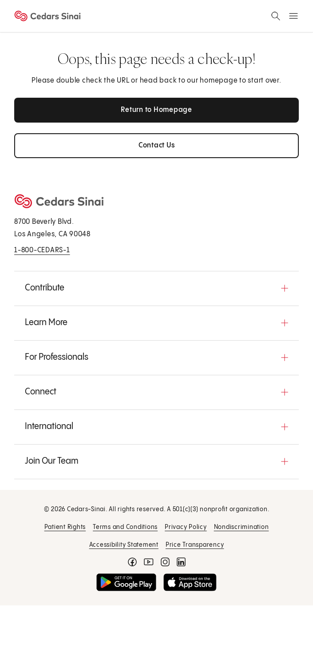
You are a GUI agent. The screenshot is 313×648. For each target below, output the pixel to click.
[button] (156, 288)
